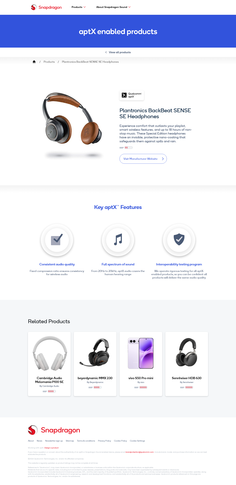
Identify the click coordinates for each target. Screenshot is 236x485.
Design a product (51, 448)
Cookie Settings (137, 440)
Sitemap (70, 440)
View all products (118, 52)
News (39, 440)
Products (77, 7)
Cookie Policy (120, 440)
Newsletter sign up (54, 440)
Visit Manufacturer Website (143, 158)
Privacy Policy (104, 440)
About (31, 440)
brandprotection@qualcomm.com (140, 452)
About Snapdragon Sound (111, 7)
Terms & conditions (86, 440)
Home (34, 61)
